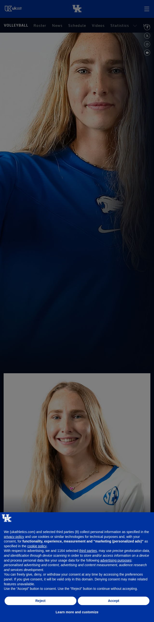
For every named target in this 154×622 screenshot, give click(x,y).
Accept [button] (113, 601)
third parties (88, 551)
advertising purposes (115, 560)
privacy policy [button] (14, 537)
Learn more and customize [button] (77, 612)
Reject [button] (40, 601)
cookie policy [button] (37, 546)
